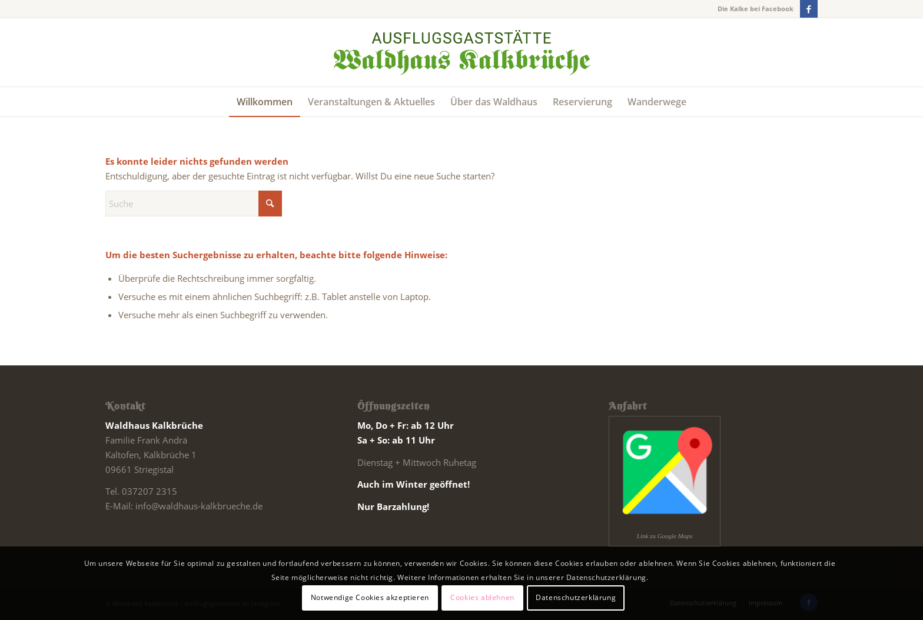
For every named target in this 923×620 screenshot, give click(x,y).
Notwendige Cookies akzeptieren (370, 597)
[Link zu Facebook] (809, 9)
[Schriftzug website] (461, 52)
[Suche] (193, 203)
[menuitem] (264, 101)
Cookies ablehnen (482, 597)
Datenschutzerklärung (576, 597)
